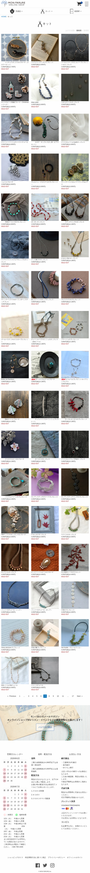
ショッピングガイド (15, 857)
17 (73, 696)
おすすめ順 (70, 30)
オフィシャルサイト (75, 857)
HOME (3, 17)
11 (63, 696)
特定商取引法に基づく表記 (35, 857)
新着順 (86, 30)
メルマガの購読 (45, 727)
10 (58, 696)
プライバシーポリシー (56, 857)
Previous (12, 696)
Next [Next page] (79, 696)
